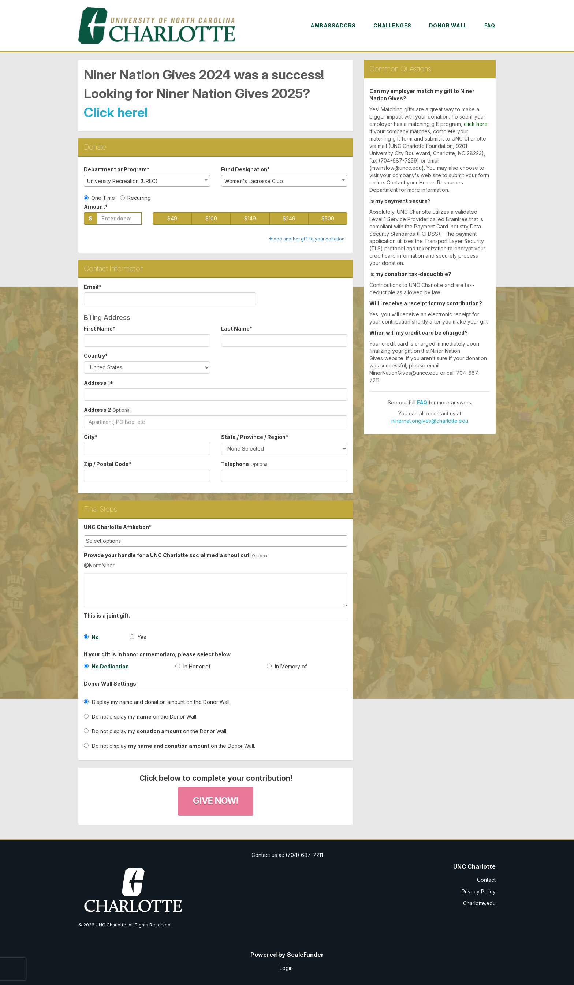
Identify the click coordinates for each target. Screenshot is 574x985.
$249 (289, 218)
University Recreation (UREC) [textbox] (122, 181)
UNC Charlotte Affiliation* (118, 527)
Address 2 (97, 410)
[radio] (124, 668)
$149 (250, 218)
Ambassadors (333, 25)
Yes (138, 637)
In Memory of (287, 666)
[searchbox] (215, 541)
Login (286, 968)
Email (92, 287)
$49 (172, 218)
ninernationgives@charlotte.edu (429, 421)
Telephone (235, 464)
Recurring (135, 198)
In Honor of (192, 666)
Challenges (392, 25)
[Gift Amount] (119, 218)
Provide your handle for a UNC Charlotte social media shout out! (167, 555)
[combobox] (147, 181)
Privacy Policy (479, 891)
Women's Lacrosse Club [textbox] (253, 181)
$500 (327, 218)
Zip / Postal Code (107, 464)
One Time (99, 198)
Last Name (236, 328)
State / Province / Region (254, 437)
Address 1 (98, 383)
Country (96, 355)
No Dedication (106, 666)
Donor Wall (448, 25)
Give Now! (215, 800)
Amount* (96, 207)
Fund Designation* (245, 169)
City (90, 437)
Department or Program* (116, 169)
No (91, 637)
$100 (211, 218)
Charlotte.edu (479, 903)
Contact (486, 880)
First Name (99, 328)
